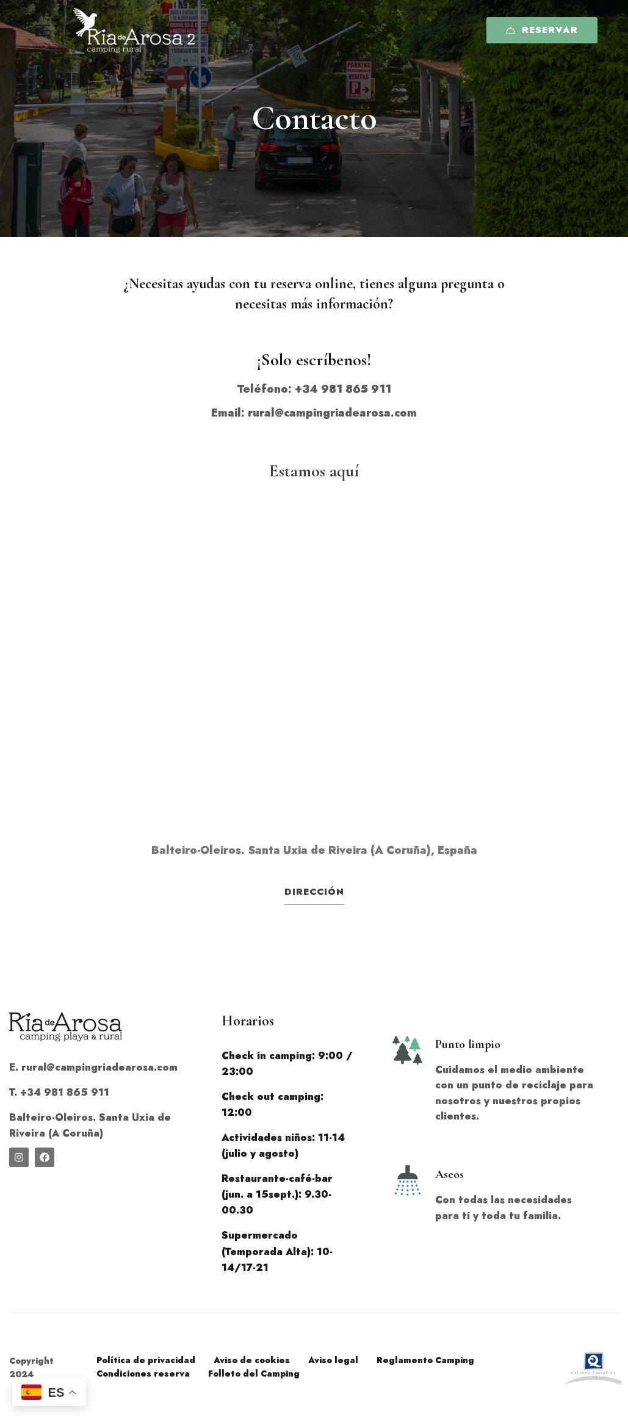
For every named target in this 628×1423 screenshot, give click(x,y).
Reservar (542, 30)
